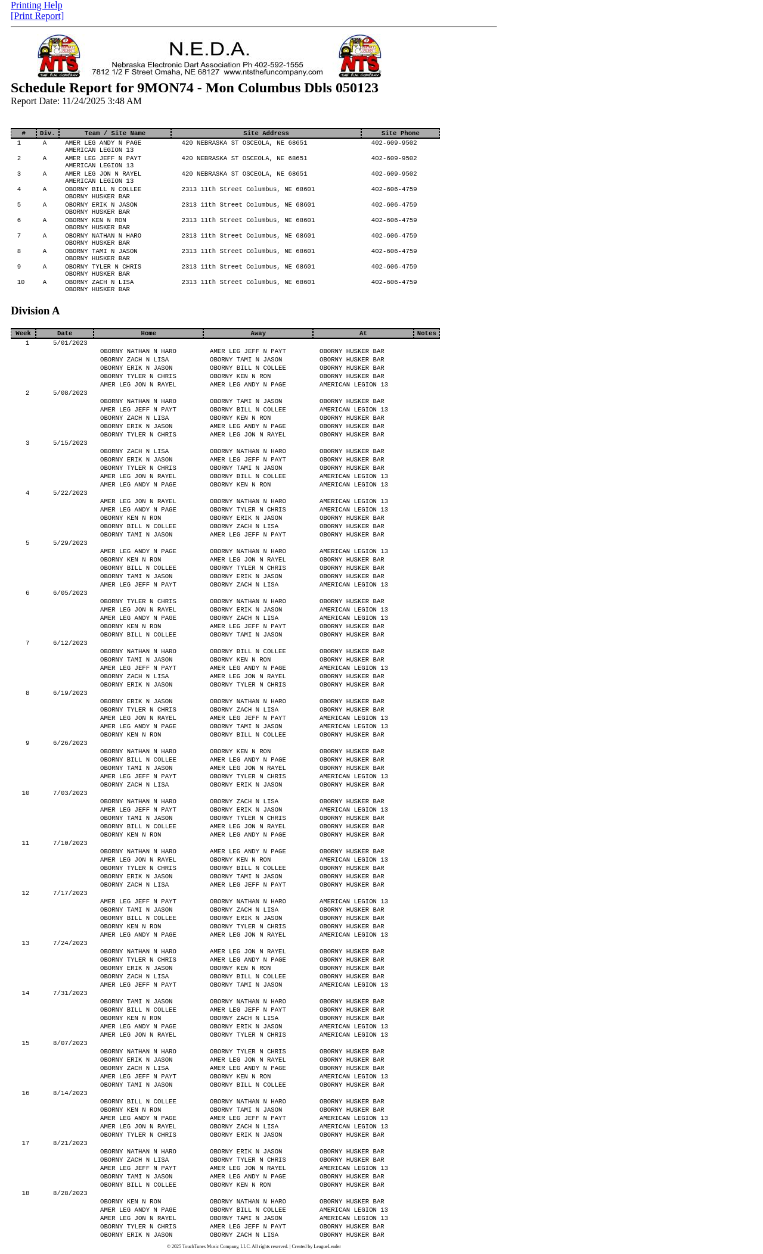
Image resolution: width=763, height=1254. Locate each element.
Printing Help (37, 5)
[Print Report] (37, 16)
